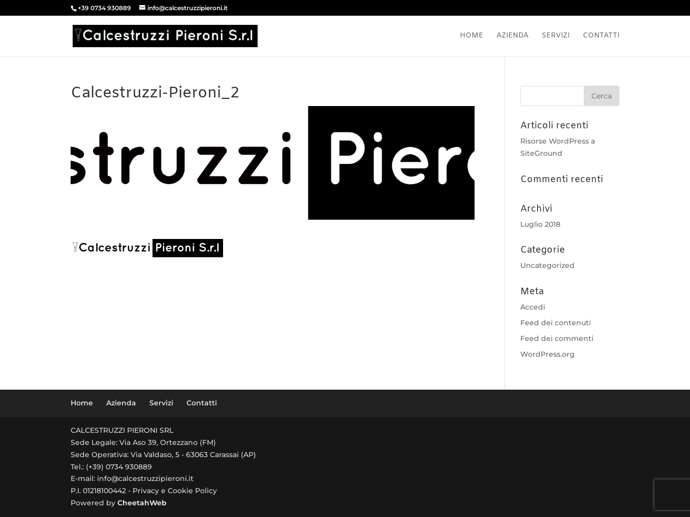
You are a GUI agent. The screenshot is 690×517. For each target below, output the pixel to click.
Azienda (512, 36)
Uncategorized (547, 265)
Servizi (556, 36)
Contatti (601, 36)
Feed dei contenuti (555, 322)
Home (471, 36)
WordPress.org (547, 354)
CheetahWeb (142, 502)
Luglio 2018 (540, 224)
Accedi (532, 307)
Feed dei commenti (556, 338)
